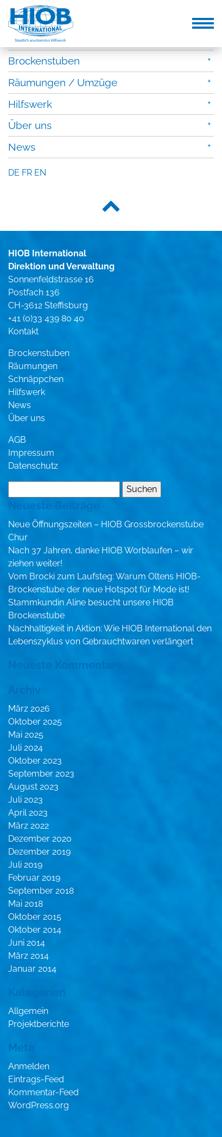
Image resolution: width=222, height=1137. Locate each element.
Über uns (30, 125)
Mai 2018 (25, 904)
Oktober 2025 (35, 721)
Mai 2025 (25, 734)
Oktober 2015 (34, 917)
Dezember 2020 (40, 839)
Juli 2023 (25, 799)
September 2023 (41, 773)
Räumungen (33, 366)
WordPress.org (38, 1105)
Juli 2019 (25, 865)
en (40, 172)
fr (27, 172)
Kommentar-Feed (43, 1092)
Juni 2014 (26, 943)
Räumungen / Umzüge (62, 82)
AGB (17, 440)
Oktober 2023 (35, 760)
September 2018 (41, 891)
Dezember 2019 (39, 852)
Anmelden (28, 1066)
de (14, 172)
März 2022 (28, 826)
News (21, 147)
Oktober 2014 (34, 930)
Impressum (31, 453)
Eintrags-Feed (36, 1079)
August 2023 (33, 786)
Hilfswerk (30, 104)
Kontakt (23, 331)
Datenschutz (33, 466)
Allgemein (28, 1011)
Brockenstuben (44, 61)
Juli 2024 (25, 747)
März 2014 (28, 956)
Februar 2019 (34, 878)
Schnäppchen (36, 379)
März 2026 (29, 708)
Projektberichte (38, 1024)
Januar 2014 (32, 969)
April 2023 (28, 812)
